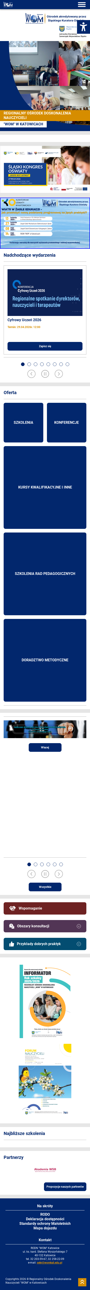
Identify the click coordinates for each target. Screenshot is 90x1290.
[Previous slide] (31, 374)
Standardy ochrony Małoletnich (45, 1223)
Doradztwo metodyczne (45, 660)
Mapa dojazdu (45, 1228)
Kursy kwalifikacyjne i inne (45, 487)
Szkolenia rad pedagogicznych (45, 573)
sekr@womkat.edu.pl (49, 1262)
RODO (45, 1214)
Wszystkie (45, 887)
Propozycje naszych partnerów (65, 1186)
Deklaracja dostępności (45, 1219)
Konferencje (66, 422)
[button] (23, 364)
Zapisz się (45, 346)
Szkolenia (23, 422)
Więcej (45, 747)
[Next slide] (59, 374)
